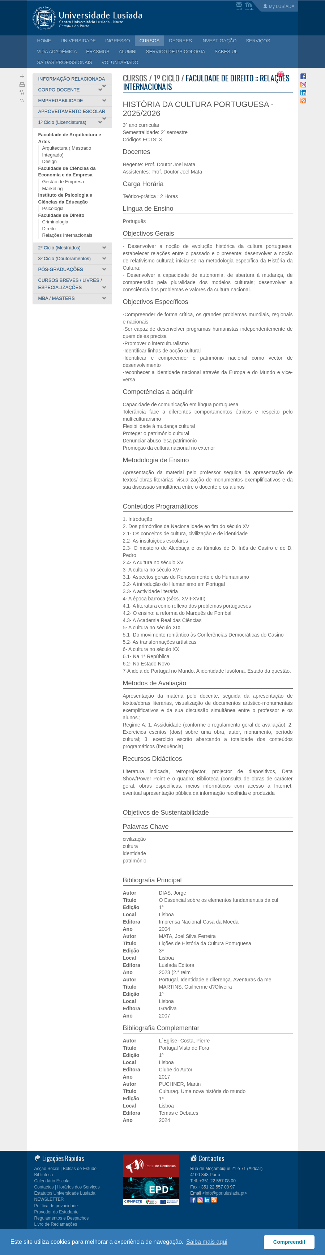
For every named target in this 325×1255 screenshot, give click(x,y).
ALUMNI (128, 51)
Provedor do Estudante (56, 1212)
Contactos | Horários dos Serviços (67, 1187)
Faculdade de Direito (61, 215)
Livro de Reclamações (55, 1224)
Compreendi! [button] (289, 1242)
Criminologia (55, 221)
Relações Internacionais (67, 235)
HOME (44, 40)
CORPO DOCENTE (59, 90)
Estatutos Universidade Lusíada (64, 1193)
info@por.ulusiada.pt (225, 1193)
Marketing (52, 188)
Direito (49, 228)
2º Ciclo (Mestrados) (59, 247)
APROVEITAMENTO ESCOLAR (72, 111)
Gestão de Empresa (63, 181)
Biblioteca (43, 1174)
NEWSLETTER (49, 1199)
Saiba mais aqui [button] (206, 1242)
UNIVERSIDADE (78, 40)
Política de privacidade (56, 1205)
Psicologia (53, 208)
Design (49, 161)
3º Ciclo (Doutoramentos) (64, 258)
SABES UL (226, 51)
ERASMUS (97, 51)
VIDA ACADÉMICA (57, 51)
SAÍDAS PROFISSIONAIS (64, 62)
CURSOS (150, 40)
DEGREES (180, 40)
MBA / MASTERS (56, 298)
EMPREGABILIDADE (60, 100)
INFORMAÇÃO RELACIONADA (71, 79)
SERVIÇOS (258, 40)
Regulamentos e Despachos (61, 1218)
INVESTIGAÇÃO (219, 40)
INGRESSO (117, 40)
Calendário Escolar (52, 1180)
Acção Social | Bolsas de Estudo (65, 1168)
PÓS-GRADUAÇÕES (60, 269)
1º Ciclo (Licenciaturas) (62, 122)
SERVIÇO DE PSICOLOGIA (175, 51)
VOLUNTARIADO (120, 62)
